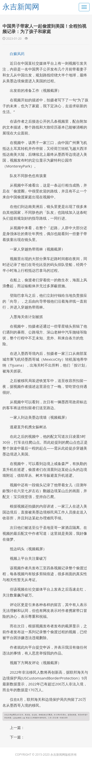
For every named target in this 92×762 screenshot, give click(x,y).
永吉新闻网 (20, 6)
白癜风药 (17, 53)
